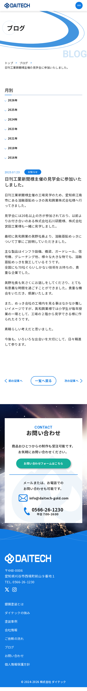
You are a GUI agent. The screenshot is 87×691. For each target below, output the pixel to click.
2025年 (14, 109)
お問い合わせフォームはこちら (43, 465)
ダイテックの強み (20, 616)
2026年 (14, 100)
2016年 (14, 157)
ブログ (10, 650)
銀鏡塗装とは (16, 607)
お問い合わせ (16, 659)
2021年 (14, 138)
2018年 (14, 147)
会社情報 (12, 633)
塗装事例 (12, 625)
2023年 (14, 128)
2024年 (14, 119)
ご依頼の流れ (16, 642)
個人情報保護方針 (20, 668)
